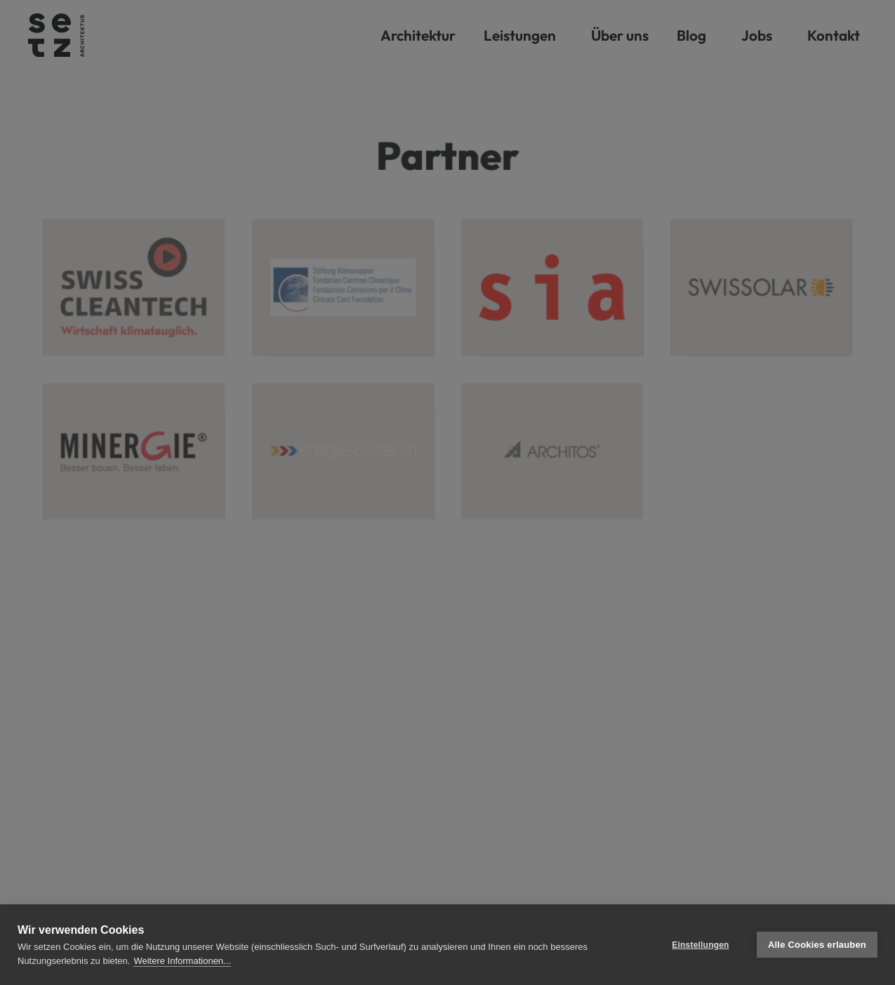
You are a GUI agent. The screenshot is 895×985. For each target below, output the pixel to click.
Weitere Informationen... (182, 961)
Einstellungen (700, 945)
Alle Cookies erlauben (817, 944)
